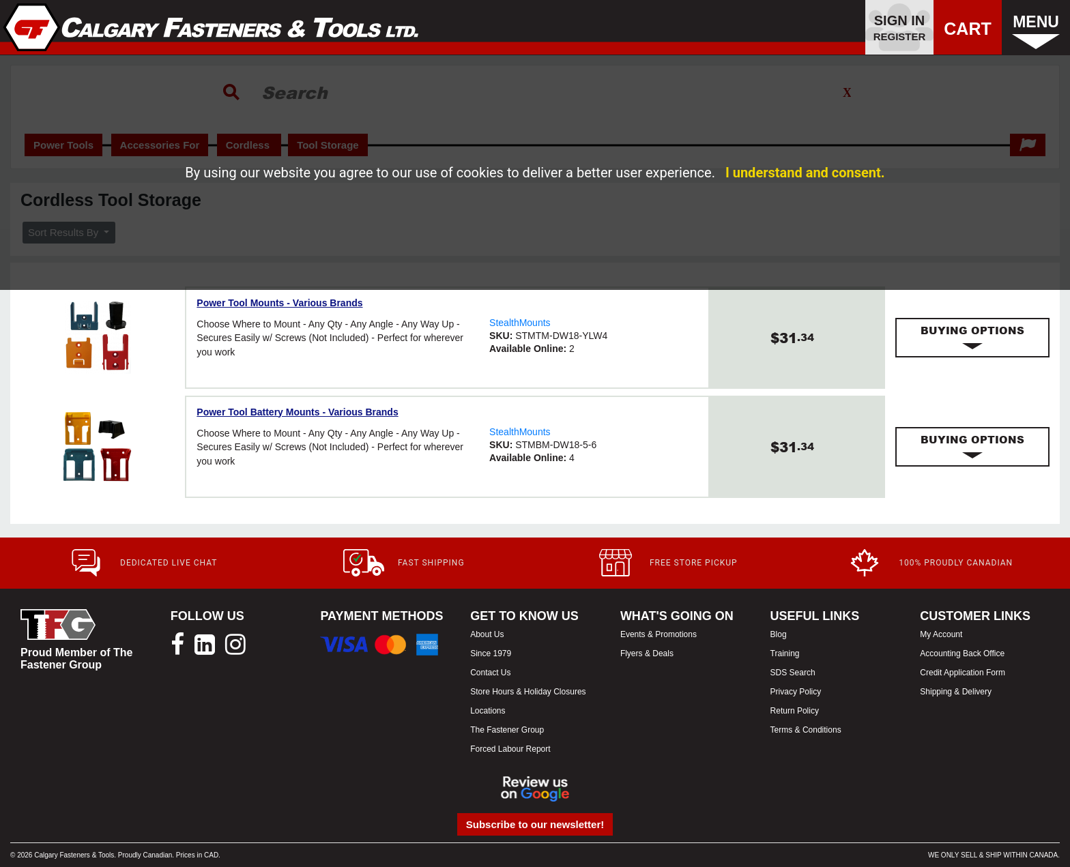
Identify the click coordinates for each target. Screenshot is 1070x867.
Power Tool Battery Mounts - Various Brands (297, 412)
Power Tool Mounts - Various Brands (279, 302)
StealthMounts (520, 322)
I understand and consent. (805, 172)
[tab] (972, 337)
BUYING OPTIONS (972, 338)
